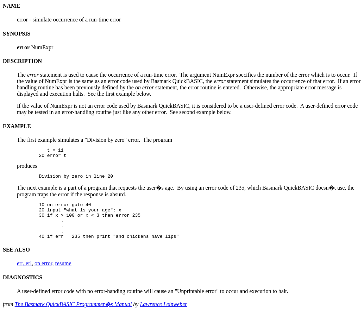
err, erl (24, 274)
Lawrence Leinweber (163, 315)
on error (43, 274)
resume (63, 274)
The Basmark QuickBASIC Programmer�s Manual (73, 315)
